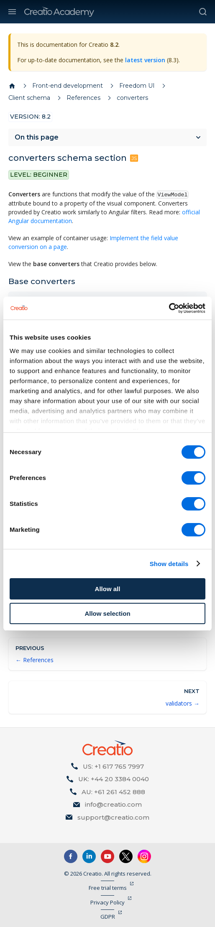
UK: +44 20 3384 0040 (113, 779)
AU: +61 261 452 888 (113, 792)
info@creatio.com (113, 804)
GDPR (107, 916)
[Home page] (12, 86)
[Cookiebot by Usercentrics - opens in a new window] (168, 308)
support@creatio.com (113, 817)
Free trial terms (108, 887)
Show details (169, 563)
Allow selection (107, 613)
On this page (37, 137)
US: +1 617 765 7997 (113, 766)
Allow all (107, 588)
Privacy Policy (107, 902)
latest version (145, 60)
